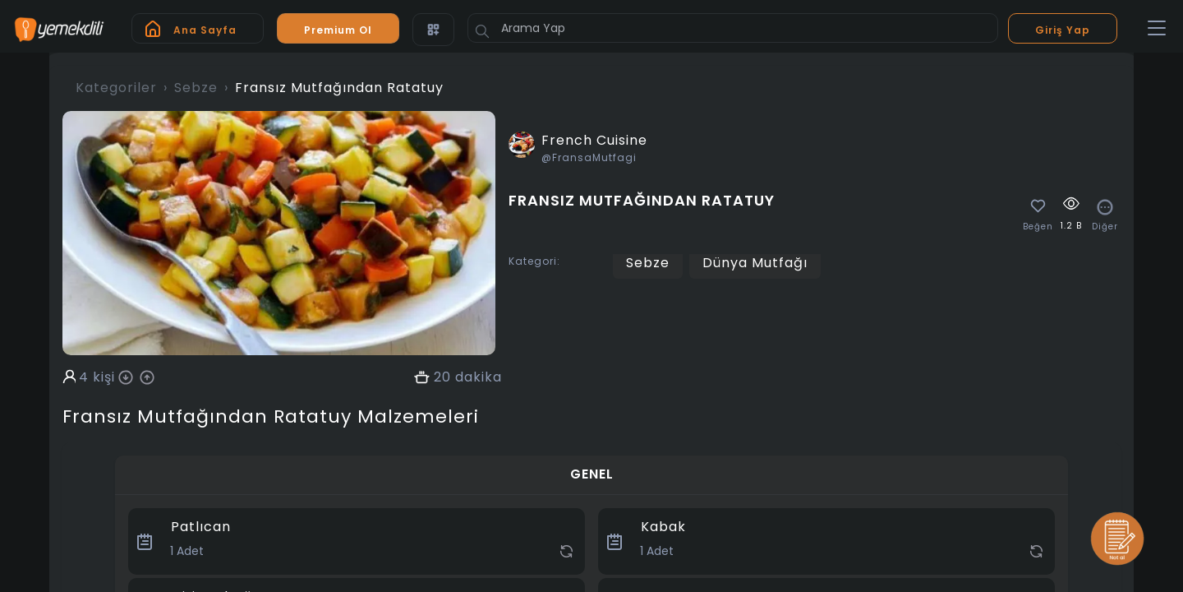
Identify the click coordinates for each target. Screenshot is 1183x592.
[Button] (482, 31)
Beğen (1038, 227)
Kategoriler (116, 87)
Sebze (196, 87)
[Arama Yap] (732, 28)
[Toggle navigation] (1157, 29)
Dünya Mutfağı (755, 262)
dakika (478, 377)
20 (442, 377)
